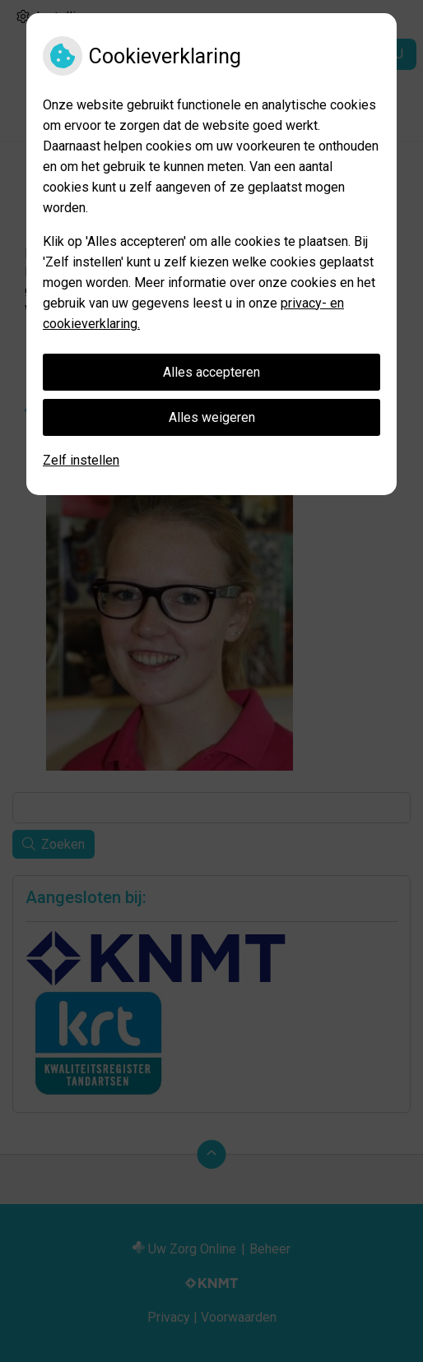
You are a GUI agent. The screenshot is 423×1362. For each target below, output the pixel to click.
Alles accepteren (211, 372)
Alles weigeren (212, 417)
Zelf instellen (81, 460)
